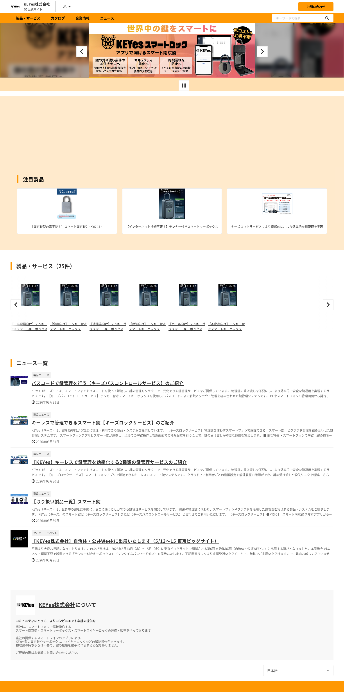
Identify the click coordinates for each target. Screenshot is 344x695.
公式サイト (33, 9)
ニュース (107, 18)
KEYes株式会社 (57, 605)
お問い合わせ (316, 6)
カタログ (58, 18)
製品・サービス (28, 18)
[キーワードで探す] (327, 18)
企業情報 (82, 18)
